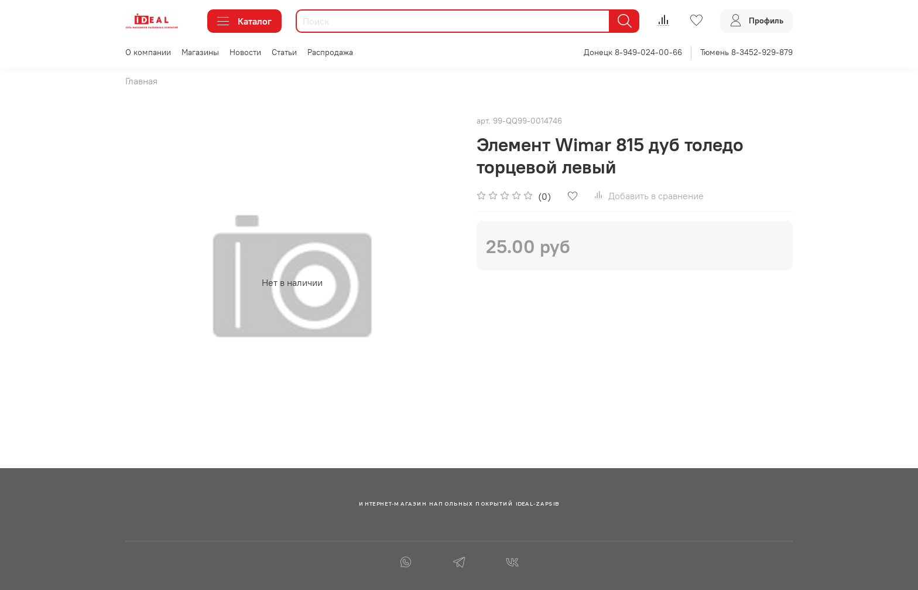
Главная (141, 81)
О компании (148, 52)
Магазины (200, 52)
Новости (245, 52)
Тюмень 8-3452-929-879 (746, 52)
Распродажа (330, 52)
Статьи (284, 52)
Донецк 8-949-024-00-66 (633, 52)
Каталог (244, 21)
